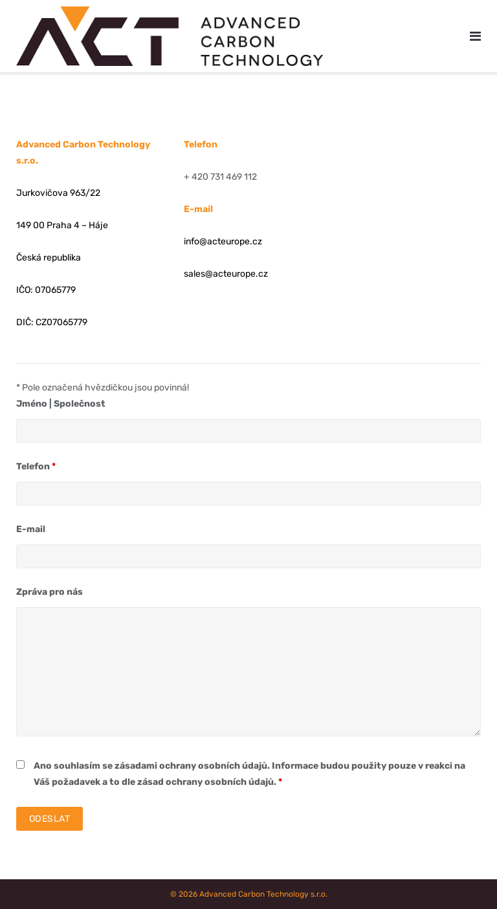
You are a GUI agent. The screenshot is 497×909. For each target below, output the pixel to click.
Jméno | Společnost (60, 403)
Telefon (36, 466)
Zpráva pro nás (49, 591)
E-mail (30, 529)
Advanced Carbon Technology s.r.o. (263, 894)
